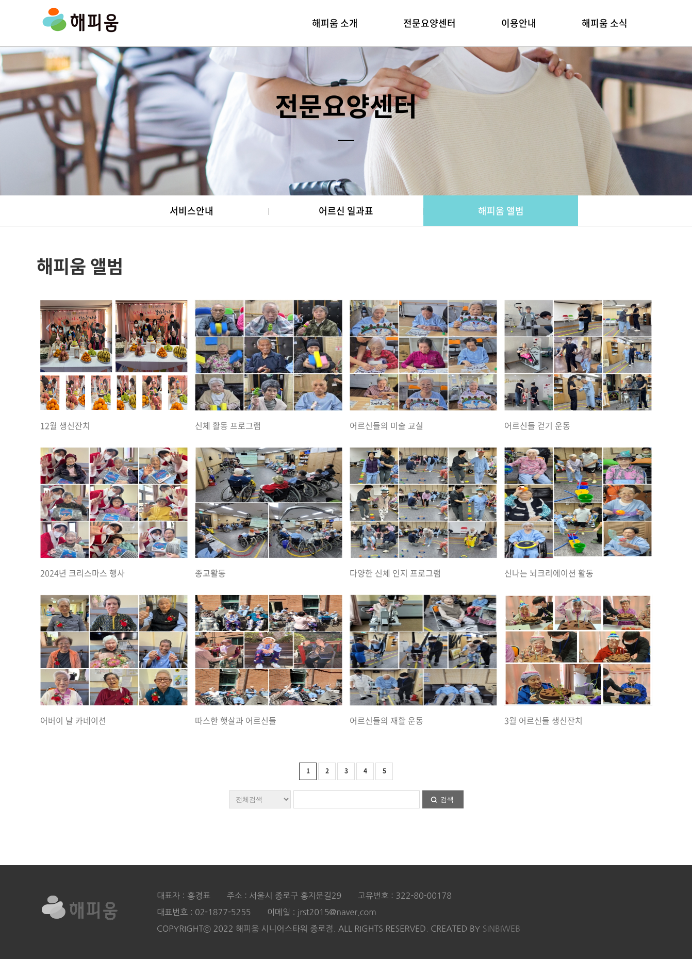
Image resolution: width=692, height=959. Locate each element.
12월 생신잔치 (65, 425)
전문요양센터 (429, 23)
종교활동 (210, 573)
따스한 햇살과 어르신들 (235, 720)
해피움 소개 (335, 23)
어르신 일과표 (346, 211)
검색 (447, 799)
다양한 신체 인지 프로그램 (395, 573)
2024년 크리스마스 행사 (82, 573)
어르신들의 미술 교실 (386, 425)
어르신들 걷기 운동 (537, 425)
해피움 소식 (605, 23)
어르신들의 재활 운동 (386, 720)
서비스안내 (191, 211)
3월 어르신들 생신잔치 (543, 720)
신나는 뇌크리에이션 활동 (549, 573)
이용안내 (518, 23)
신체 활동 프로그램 (228, 425)
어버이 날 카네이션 (73, 720)
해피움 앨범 (501, 211)
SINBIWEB (501, 928)
